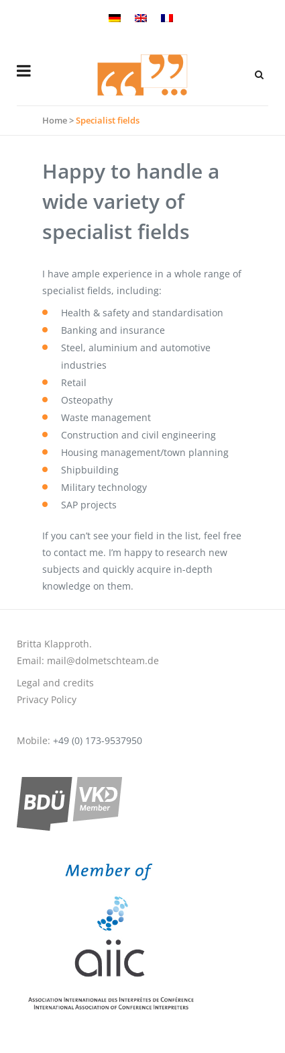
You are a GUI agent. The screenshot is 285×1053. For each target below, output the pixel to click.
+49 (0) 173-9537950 (97, 740)
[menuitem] (116, 16)
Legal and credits (55, 682)
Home (54, 120)
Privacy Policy (46, 699)
